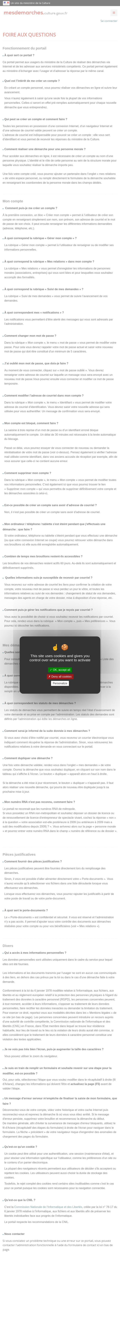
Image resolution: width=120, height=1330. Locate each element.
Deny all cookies (60, 676)
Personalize (60, 683)
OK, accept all (60, 669)
